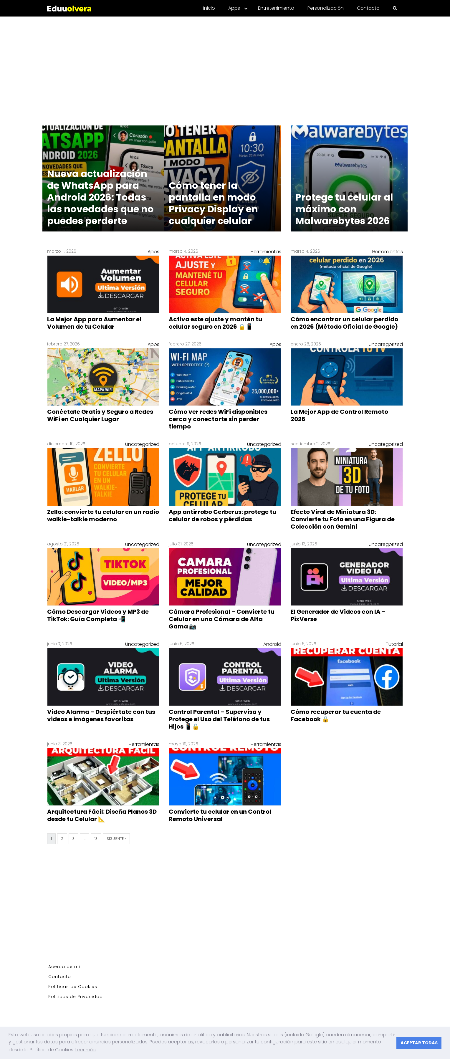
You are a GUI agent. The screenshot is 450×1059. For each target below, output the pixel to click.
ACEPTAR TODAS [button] (419, 1043)
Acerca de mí (64, 966)
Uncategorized (386, 344)
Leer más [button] (85, 1049)
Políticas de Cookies (72, 986)
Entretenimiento (276, 8)
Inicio (209, 8)
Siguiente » (116, 838)
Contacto (368, 8)
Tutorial (394, 644)
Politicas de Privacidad (75, 997)
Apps (234, 8)
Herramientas (266, 251)
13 (96, 838)
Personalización (325, 8)
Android (272, 644)
